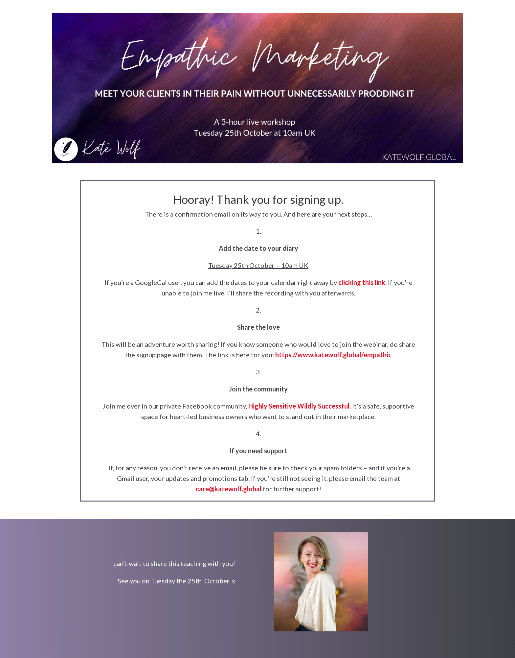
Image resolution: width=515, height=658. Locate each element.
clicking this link (361, 282)
